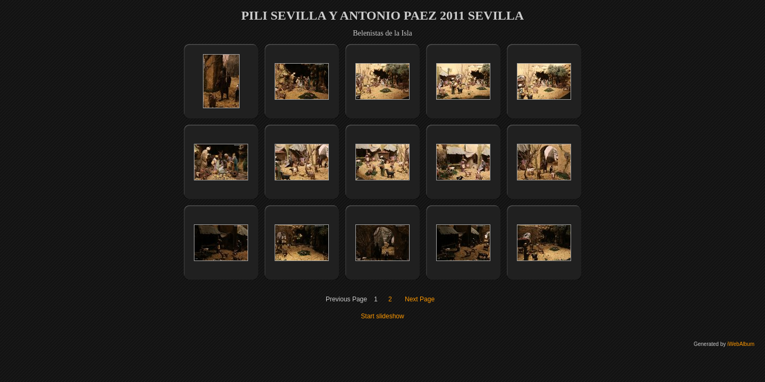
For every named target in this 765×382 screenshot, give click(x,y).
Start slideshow (382, 316)
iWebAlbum (740, 344)
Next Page (420, 299)
